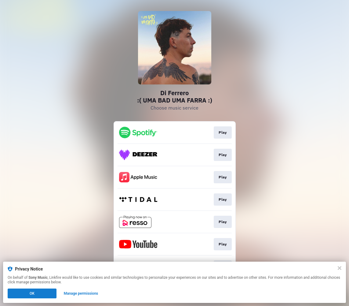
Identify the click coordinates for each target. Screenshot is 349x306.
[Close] (339, 268)
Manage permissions (81, 293)
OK (32, 293)
